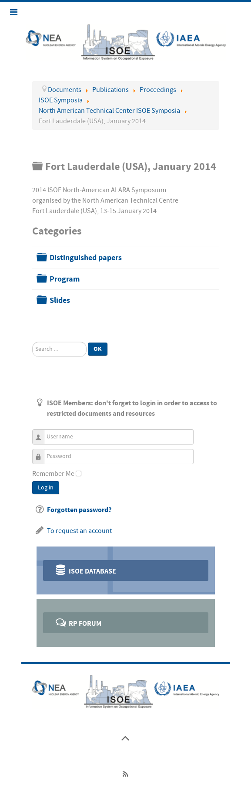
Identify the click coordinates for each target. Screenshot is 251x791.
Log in (46, 487)
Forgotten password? (79, 510)
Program (65, 279)
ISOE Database (85, 569)
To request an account (79, 531)
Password (41, 452)
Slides (60, 300)
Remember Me (53, 474)
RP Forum (78, 622)
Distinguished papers (86, 257)
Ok (98, 349)
